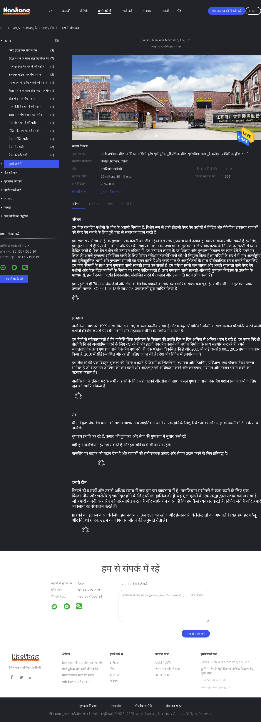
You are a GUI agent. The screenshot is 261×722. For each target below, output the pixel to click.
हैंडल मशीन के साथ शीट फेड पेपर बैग (31, 90)
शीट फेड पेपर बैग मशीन (31, 98)
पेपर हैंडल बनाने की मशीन (31, 122)
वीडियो (84, 11)
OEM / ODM (163, 662)
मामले (7, 207)
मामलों (165, 11)
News (8, 199)
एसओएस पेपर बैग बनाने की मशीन (31, 82)
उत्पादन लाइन (163, 674)
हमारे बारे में (104, 11)
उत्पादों (66, 11)
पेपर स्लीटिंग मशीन (31, 138)
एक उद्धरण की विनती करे (226, 11)
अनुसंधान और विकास (167, 668)
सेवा (110, 203)
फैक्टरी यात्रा (11, 173)
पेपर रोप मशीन (31, 146)
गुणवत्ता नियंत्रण (13, 181)
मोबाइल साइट (174, 705)
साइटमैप (116, 705)
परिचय (76, 203)
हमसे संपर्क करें (12, 190)
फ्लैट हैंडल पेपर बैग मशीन (31, 50)
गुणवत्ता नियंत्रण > (111, 192)
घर (50, 11)
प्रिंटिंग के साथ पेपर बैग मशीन (31, 130)
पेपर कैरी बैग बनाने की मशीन (31, 106)
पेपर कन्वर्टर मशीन (31, 154)
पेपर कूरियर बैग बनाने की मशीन (31, 66)
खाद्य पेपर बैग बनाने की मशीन (31, 114)
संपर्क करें (126, 11)
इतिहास (94, 203)
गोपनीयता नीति (143, 705)
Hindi (253, 11)
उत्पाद (31, 40)
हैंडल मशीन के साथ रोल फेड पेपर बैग (31, 58)
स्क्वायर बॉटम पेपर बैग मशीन (31, 74)
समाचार (146, 11)
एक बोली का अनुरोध (16, 216)
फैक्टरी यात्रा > (80, 192)
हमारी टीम (127, 203)
